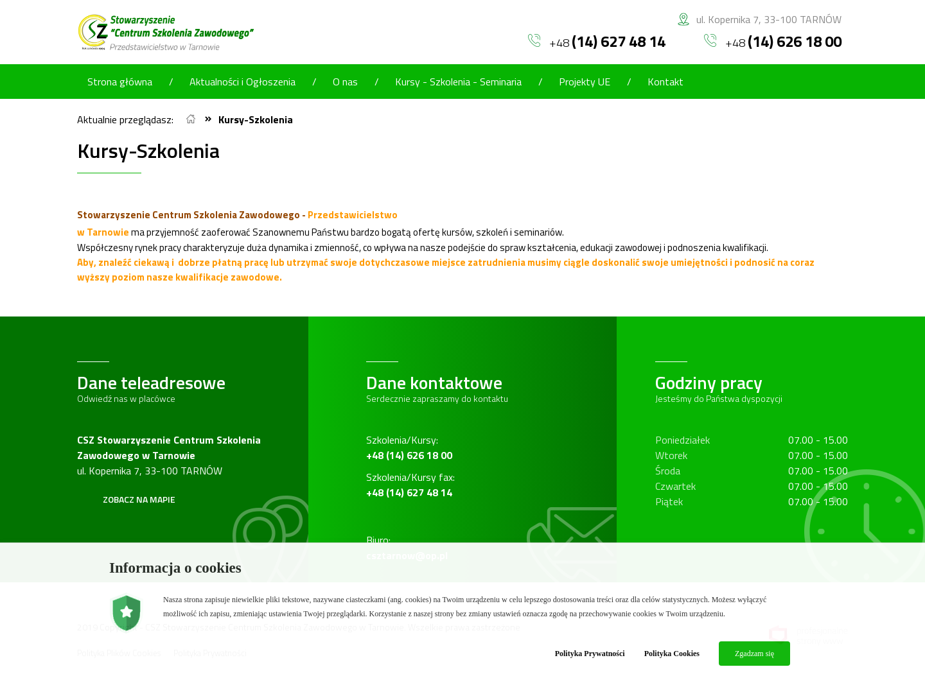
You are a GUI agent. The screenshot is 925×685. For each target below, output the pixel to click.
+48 (596, 41)
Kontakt (665, 81)
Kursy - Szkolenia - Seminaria (458, 81)
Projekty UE (584, 81)
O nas (345, 81)
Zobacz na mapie (139, 499)
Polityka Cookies (672, 653)
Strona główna (119, 81)
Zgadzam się (754, 653)
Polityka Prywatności (590, 653)
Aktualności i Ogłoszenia (242, 81)
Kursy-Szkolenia (255, 119)
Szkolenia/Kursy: (409, 447)
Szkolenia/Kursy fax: (410, 484)
